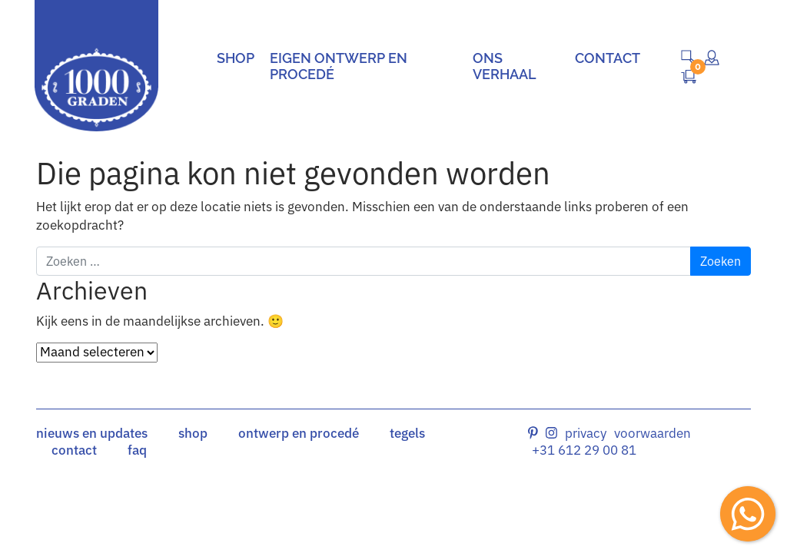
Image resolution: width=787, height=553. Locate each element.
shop (193, 433)
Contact (607, 58)
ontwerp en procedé (298, 433)
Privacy (585, 433)
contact (74, 450)
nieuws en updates (92, 433)
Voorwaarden (652, 433)
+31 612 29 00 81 (584, 450)
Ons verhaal (504, 66)
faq (137, 450)
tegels (407, 433)
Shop (235, 58)
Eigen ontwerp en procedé (338, 66)
